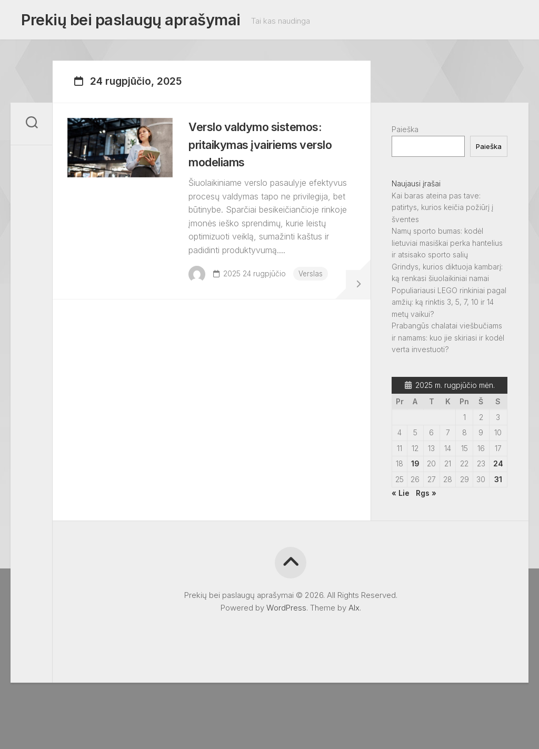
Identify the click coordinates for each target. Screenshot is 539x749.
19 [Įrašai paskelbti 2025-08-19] (415, 466)
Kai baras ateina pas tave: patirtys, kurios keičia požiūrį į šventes (442, 210)
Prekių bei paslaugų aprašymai (127, 22)
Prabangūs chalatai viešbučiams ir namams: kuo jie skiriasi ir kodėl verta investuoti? (448, 340)
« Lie (401, 496)
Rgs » (426, 496)
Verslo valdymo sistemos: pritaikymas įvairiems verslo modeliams (270, 153)
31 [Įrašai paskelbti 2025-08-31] (498, 482)
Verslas (236, 309)
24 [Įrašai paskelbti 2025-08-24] (498, 466)
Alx (354, 611)
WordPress (286, 611)
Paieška (405, 132)
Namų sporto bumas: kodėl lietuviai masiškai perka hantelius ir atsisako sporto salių (447, 245)
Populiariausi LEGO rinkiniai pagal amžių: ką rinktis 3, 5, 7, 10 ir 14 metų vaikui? (449, 305)
